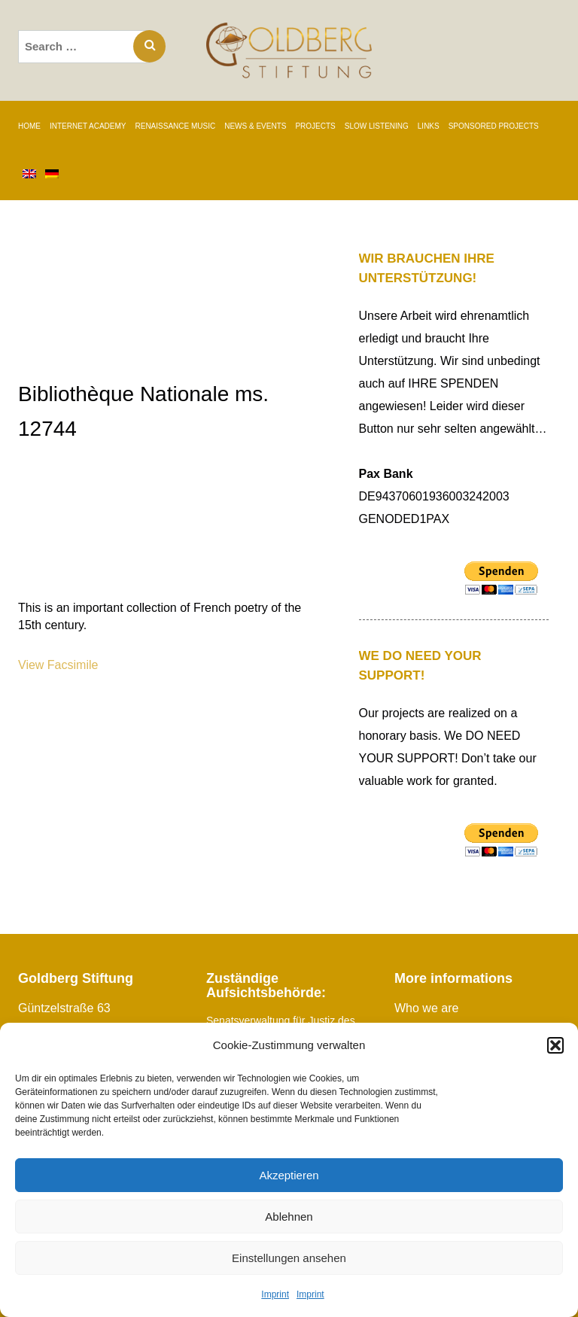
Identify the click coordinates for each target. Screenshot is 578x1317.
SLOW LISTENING (377, 126)
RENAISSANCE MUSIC (175, 126)
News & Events (255, 126)
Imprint (275, 1294)
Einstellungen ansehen (289, 1258)
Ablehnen (288, 1216)
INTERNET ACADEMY (88, 126)
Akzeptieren (288, 1175)
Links (429, 126)
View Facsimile (58, 664)
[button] (555, 1045)
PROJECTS (315, 126)
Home (29, 126)
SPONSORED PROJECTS (494, 126)
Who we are (426, 1008)
